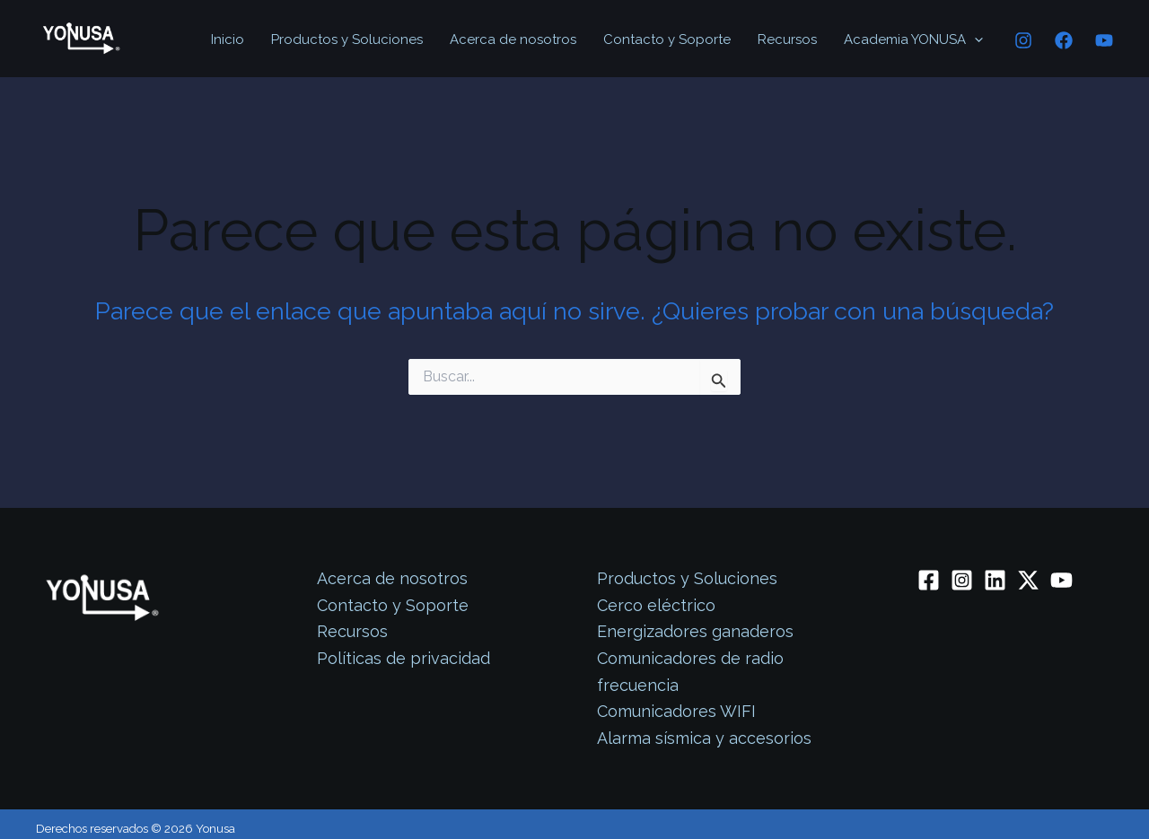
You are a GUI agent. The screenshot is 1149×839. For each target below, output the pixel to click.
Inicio (227, 39)
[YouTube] (1104, 40)
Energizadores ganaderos (695, 631)
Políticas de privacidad (403, 658)
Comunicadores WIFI (676, 711)
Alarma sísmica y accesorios (704, 738)
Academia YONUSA (913, 39)
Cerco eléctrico (656, 605)
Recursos (787, 39)
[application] (974, 39)
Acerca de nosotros (513, 39)
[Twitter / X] (1028, 580)
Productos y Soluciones (347, 39)
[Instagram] (1023, 40)
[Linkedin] (995, 580)
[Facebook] (1064, 40)
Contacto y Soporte (667, 39)
